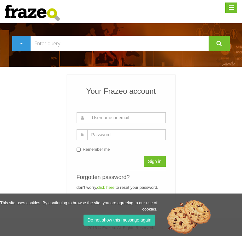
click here (105, 187)
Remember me (93, 149)
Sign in (155, 161)
